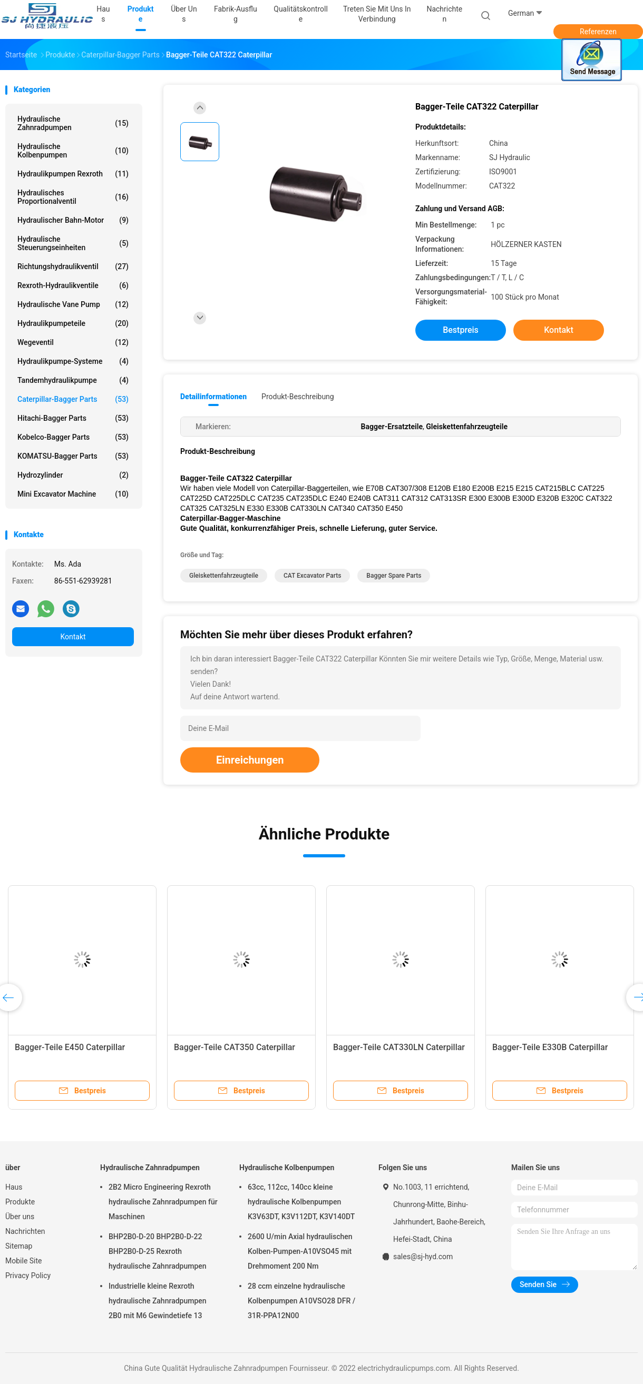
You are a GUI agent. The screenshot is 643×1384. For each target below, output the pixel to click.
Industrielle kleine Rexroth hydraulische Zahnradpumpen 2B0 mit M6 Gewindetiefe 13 (158, 1301)
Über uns (19, 1216)
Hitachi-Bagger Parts (73, 418)
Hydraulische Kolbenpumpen (73, 150)
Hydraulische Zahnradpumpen (73, 123)
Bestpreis (461, 330)
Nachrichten (25, 1231)
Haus (14, 1187)
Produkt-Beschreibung (297, 396)
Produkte (20, 1202)
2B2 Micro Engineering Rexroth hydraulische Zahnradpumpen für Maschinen (163, 1202)
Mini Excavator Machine (73, 494)
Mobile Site (23, 1261)
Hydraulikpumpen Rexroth (73, 174)
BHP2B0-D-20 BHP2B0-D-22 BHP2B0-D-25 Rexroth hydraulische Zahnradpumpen (158, 1251)
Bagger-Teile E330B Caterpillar (550, 1047)
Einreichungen (250, 760)
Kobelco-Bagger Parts (73, 437)
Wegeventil (73, 342)
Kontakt (72, 636)
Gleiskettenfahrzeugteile (223, 575)
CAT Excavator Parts (312, 575)
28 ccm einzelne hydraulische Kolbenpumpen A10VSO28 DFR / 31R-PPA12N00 (301, 1301)
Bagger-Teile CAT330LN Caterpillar (399, 1047)
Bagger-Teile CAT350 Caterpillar (234, 1047)
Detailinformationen (213, 396)
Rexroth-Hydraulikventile (73, 285)
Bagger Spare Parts (393, 575)
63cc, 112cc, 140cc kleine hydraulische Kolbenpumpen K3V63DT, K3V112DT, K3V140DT (301, 1202)
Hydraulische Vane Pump (73, 304)
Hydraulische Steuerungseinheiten (73, 243)
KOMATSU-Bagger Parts (73, 456)
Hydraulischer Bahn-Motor (73, 220)
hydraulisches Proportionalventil (73, 197)
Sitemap (18, 1246)
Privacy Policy (28, 1275)
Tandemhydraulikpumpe (73, 380)
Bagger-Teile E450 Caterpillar (70, 1047)
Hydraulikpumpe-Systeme (73, 361)
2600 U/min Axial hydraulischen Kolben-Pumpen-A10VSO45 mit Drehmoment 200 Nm (300, 1251)
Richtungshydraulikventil (73, 266)
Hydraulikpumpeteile (73, 323)
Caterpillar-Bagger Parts (73, 399)
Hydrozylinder (73, 475)
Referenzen (598, 31)
